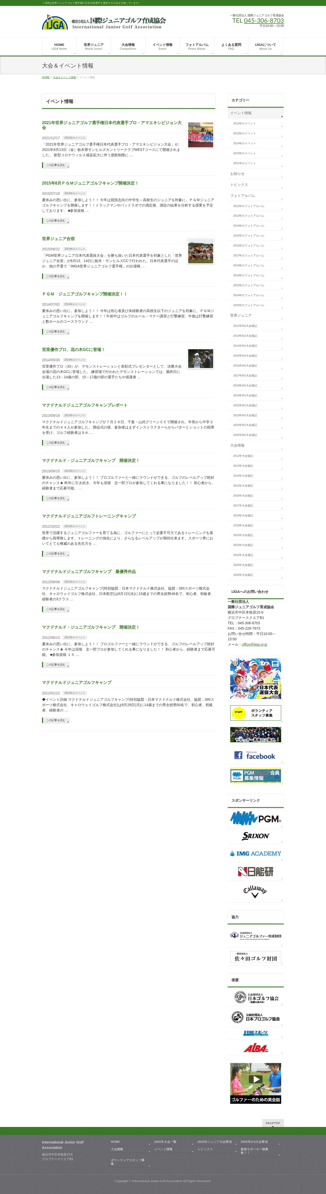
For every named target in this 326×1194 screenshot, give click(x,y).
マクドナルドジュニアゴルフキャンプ (76, 682)
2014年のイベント (74, 304)
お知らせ (237, 174)
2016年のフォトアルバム (248, 245)
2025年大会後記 (243, 564)
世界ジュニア (241, 315)
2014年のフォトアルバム (248, 225)
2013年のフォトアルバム (248, 215)
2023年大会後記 (243, 545)
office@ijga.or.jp (254, 644)
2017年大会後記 (243, 505)
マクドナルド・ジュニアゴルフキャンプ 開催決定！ (91, 460)
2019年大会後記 (243, 525)
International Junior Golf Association (157, 1181)
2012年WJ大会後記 (245, 325)
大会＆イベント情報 (64, 77)
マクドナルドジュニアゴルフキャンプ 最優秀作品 (89, 571)
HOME (46, 77)
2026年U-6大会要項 (254, 1142)
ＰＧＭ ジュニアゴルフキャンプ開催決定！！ (85, 294)
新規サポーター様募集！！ (254, 1150)
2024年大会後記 (243, 554)
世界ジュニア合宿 (58, 239)
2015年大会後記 (243, 485)
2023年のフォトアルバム (248, 285)
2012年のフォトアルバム (248, 205)
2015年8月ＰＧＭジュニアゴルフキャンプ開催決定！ (90, 183)
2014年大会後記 (243, 475)
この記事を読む (55, 164)
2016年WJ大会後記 (245, 365)
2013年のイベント (74, 415)
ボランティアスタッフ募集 (127, 1161)
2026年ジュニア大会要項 (214, 1142)
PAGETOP (273, 1123)
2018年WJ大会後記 (245, 385)
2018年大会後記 (243, 515)
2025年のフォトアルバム (248, 305)
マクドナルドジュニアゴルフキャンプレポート (85, 405)
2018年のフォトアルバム (248, 265)
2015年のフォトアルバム (248, 235)
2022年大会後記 (243, 535)
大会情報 (237, 445)
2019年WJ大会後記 (245, 395)
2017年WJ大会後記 (245, 375)
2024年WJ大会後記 (245, 424)
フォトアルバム (242, 195)
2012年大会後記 (243, 455)
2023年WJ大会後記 (245, 415)
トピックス (239, 185)
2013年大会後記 (243, 465)
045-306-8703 (264, 20)
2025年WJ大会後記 (245, 434)
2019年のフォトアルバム (248, 275)
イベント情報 (241, 113)
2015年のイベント (74, 193)
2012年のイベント (74, 526)
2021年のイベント (74, 137)
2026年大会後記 (243, 574)
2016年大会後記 (243, 495)
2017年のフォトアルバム (248, 255)
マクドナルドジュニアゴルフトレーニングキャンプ (89, 516)
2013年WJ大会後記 (245, 335)
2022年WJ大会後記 (245, 405)
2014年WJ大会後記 (245, 345)
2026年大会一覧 (165, 1142)
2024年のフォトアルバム (248, 295)
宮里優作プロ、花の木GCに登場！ (73, 349)
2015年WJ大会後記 (245, 355)
